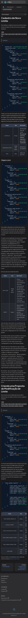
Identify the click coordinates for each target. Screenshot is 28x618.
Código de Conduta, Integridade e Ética (11, 600)
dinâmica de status (15, 558)
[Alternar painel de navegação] (2, 2)
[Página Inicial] (3, 7)
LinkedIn (3, 589)
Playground (3, 582)
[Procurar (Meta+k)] (17, 2)
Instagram (4, 591)
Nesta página (5, 14)
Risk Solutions (5, 598)
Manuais (3, 580)
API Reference (4, 578)
